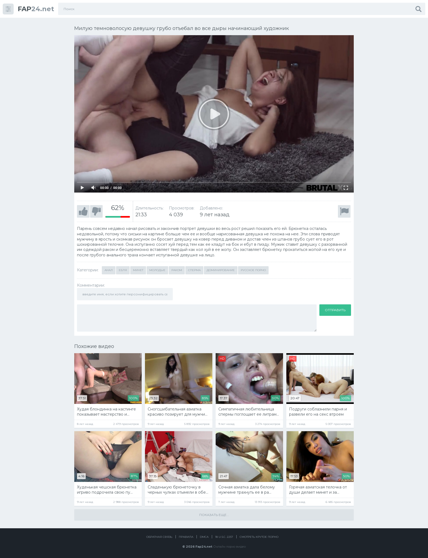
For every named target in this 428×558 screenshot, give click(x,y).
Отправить (335, 310)
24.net (36, 8)
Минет (138, 270)
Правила (186, 537)
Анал (109, 270)
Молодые (157, 270)
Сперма (194, 270)
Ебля (123, 270)
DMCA (204, 537)
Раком (176, 270)
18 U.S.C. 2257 (224, 537)
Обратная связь (159, 537)
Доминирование (221, 270)
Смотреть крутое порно (259, 537)
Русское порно (253, 270)
